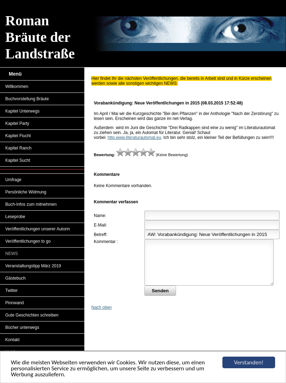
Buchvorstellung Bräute (27, 98)
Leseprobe (15, 216)
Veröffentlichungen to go (28, 241)
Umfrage (13, 179)
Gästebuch (15, 278)
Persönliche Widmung (25, 192)
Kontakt (12, 339)
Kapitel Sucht (17, 160)
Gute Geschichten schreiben (31, 315)
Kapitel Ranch (18, 148)
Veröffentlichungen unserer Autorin (37, 228)
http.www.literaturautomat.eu (134, 137)
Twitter (11, 290)
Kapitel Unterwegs (22, 111)
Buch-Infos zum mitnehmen (31, 204)
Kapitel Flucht (18, 135)
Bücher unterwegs (22, 327)
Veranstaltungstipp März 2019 (33, 265)
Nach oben (101, 315)
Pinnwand (14, 302)
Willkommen (16, 86)
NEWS (11, 253)
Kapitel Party (17, 123)
